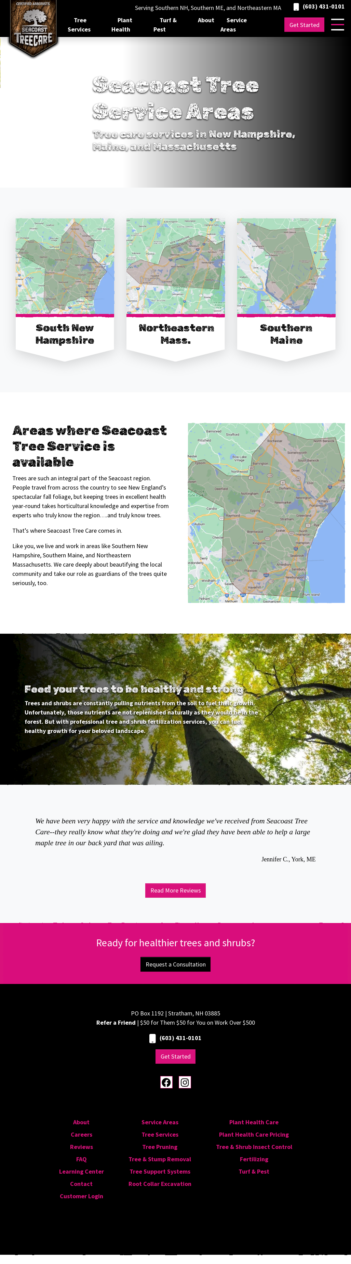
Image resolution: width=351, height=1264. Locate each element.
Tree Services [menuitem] (79, 24)
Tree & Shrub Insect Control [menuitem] (254, 1147)
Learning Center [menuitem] (81, 1171)
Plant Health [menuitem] (121, 24)
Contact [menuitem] (81, 1184)
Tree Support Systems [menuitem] (160, 1171)
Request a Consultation (176, 964)
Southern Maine (286, 334)
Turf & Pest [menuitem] (165, 24)
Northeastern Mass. (176, 334)
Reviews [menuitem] (81, 1147)
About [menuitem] (206, 20)
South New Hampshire (64, 334)
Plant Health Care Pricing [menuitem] (254, 1134)
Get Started (304, 25)
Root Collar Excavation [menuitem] (160, 1184)
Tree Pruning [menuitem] (159, 1147)
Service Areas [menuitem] (233, 24)
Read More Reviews (175, 890)
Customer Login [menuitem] (81, 1196)
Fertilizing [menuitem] (254, 1159)
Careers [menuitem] (81, 1134)
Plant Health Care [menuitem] (254, 1122)
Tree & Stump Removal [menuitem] (160, 1159)
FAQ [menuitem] (81, 1159)
